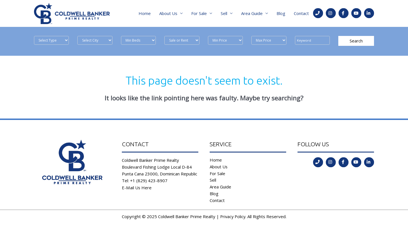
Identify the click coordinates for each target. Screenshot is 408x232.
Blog (281, 14)
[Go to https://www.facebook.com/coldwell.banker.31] (343, 14)
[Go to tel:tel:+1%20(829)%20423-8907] (318, 14)
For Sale (199, 14)
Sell (224, 14)
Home (145, 14)
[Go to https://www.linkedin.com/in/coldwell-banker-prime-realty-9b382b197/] (369, 14)
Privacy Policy (232, 218)
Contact (301, 14)
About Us (168, 14)
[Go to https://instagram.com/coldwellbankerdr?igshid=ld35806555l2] (331, 14)
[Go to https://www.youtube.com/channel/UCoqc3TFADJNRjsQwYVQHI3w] (356, 14)
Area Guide (252, 14)
